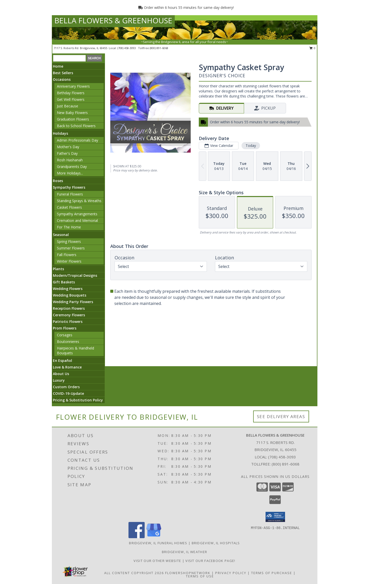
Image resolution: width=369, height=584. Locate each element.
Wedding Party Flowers (73, 301)
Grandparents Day (72, 166)
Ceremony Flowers (69, 315)
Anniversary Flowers (73, 86)
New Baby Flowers (72, 112)
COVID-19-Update (68, 393)
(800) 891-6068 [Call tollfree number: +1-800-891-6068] (159, 48)
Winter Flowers (69, 261)
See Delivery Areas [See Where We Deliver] (281, 416)
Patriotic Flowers (67, 321)
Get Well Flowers (70, 99)
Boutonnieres (68, 341)
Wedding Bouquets (69, 295)
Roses (58, 180)
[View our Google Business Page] (154, 536)
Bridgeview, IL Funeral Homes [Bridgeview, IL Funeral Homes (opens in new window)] (158, 543)
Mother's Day (68, 146)
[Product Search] (69, 58)
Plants (58, 268)
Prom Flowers (64, 328)
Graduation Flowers (73, 119)
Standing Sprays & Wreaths (79, 200)
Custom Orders (66, 386)
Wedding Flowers (67, 288)
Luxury (59, 380)
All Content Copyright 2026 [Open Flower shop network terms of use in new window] (134, 573)
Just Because (67, 106)
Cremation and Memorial (77, 220)
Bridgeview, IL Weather (184, 552)
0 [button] (312, 48)
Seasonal (61, 234)
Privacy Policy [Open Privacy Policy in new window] (230, 573)
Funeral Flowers (70, 194)
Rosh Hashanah (70, 160)
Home (58, 66)
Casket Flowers (69, 207)
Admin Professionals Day (77, 140)
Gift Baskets (64, 282)
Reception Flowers (69, 308)
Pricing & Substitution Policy (78, 400)
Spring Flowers (69, 241)
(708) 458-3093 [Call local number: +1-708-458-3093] (127, 48)
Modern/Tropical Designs (75, 275)
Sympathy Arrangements (77, 213)
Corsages (64, 335)
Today (251, 145)
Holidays (60, 133)
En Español (62, 360)
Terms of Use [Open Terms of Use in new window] (200, 576)
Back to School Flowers (76, 125)
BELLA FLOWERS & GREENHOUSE (113, 20)
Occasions (62, 79)
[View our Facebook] (136, 536)
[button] (275, 517)
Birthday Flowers (70, 92)
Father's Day (67, 153)
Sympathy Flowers (69, 187)
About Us (61, 373)
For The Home (69, 227)
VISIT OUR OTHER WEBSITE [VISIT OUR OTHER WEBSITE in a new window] (158, 560)
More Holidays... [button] (70, 173)
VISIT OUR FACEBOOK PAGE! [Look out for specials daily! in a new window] (210, 560)
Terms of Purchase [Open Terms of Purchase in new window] (271, 573)
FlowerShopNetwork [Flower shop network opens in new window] (187, 573)
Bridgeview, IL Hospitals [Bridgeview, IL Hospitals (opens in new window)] (216, 543)
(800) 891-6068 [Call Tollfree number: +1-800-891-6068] (285, 463)
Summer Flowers (71, 248)
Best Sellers (63, 72)
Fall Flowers (66, 254)
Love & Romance (67, 367)
